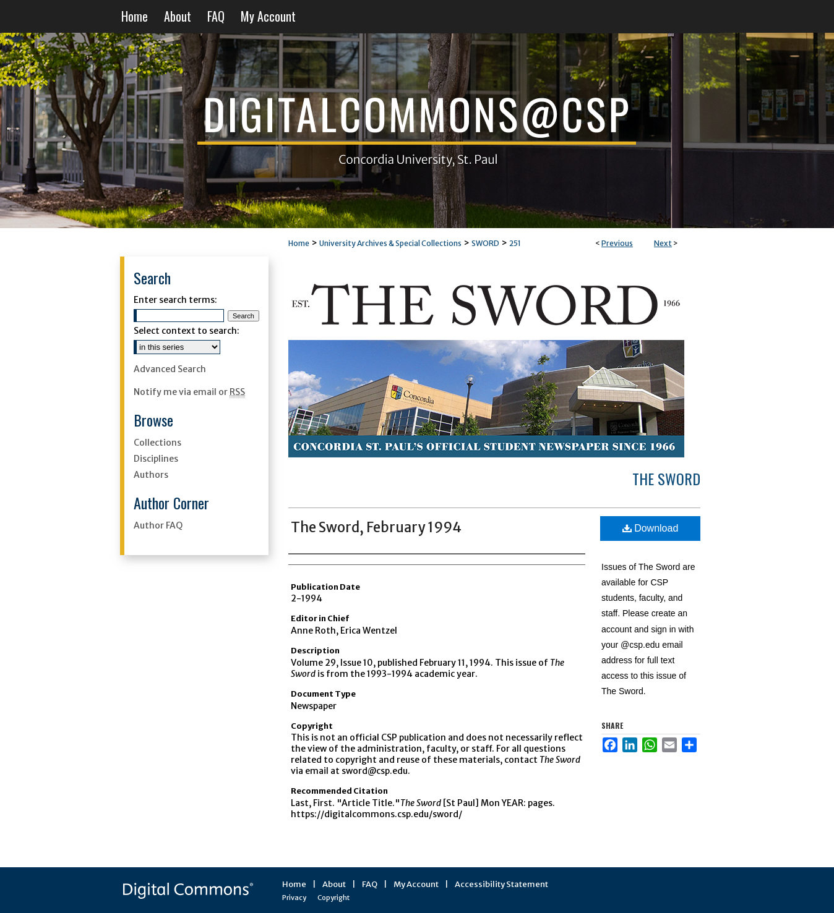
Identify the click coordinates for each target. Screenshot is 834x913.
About (334, 884)
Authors (151, 474)
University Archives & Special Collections (390, 243)
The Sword (666, 478)
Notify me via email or (189, 391)
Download (650, 528)
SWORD (485, 243)
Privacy (294, 897)
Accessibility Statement (501, 884)
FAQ (369, 884)
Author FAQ (158, 525)
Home (298, 243)
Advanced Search (170, 369)
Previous (617, 243)
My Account (416, 884)
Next (663, 243)
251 (515, 243)
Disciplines (156, 458)
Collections (157, 442)
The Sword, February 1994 (376, 527)
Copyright (333, 897)
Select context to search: (186, 330)
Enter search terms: (175, 299)
